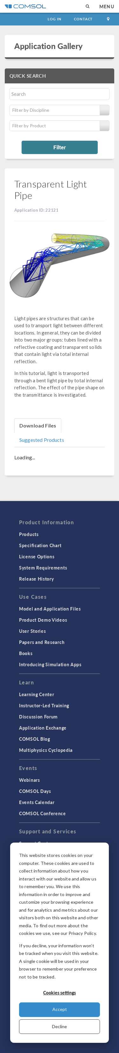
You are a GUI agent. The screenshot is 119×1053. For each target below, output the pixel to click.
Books (26, 653)
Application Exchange (43, 727)
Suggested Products (41, 440)
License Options (37, 556)
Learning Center (36, 694)
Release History (36, 579)
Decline (59, 1026)
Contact (83, 19)
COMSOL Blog (34, 739)
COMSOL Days (35, 791)
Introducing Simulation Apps (50, 664)
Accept (59, 1009)
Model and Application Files (50, 608)
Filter (59, 147)
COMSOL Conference (42, 813)
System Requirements (43, 567)
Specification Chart (40, 545)
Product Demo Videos (43, 620)
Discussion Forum (38, 716)
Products (29, 534)
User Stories (32, 631)
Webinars (29, 780)
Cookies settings (59, 992)
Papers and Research (41, 642)
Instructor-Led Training (44, 705)
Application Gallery (48, 45)
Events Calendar (37, 802)
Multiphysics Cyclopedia (46, 750)
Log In (54, 19)
